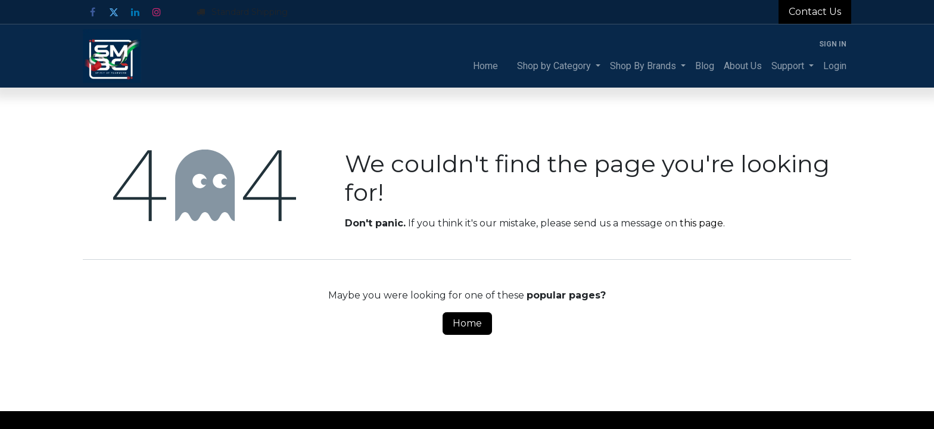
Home (467, 323)
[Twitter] (113, 11)
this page (701, 223)
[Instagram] (156, 11)
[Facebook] (92, 11)
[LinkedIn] (135, 11)
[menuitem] (485, 66)
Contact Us (815, 11)
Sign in (832, 44)
